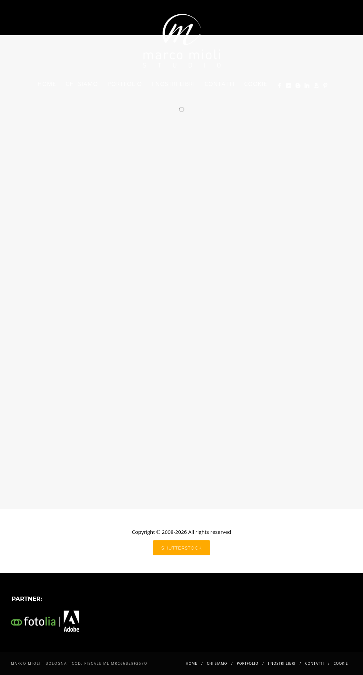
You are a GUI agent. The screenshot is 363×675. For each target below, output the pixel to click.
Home (46, 84)
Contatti (220, 84)
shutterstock (181, 548)
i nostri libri (173, 84)
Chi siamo (82, 84)
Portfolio (124, 84)
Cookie (255, 84)
